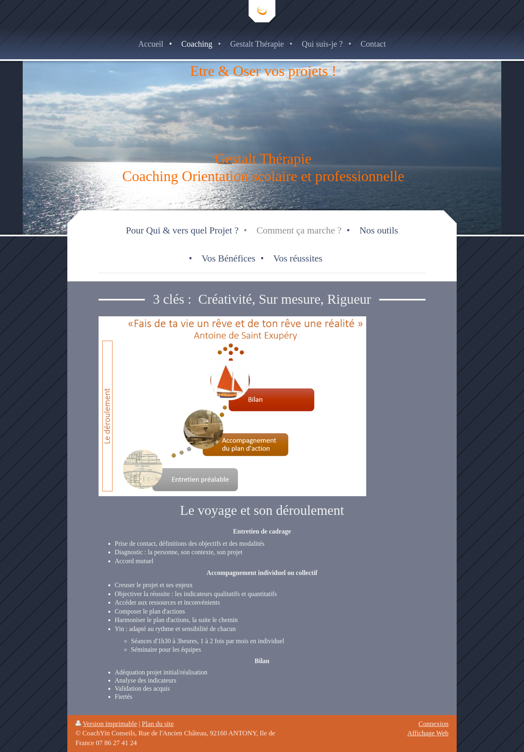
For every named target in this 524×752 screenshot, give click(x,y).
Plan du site (158, 724)
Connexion (434, 724)
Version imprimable (106, 724)
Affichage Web (428, 733)
